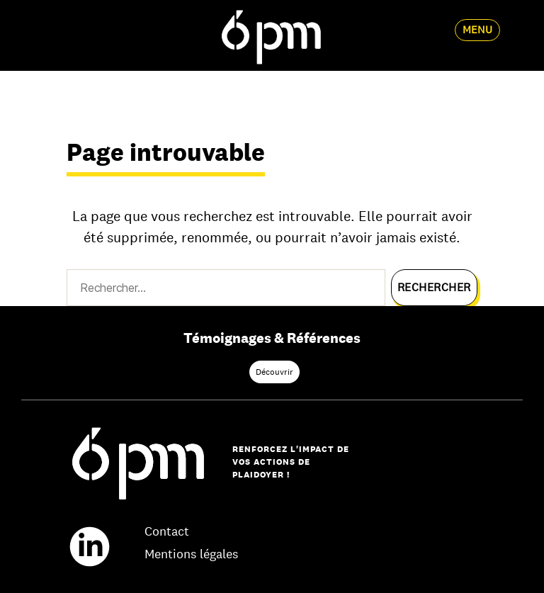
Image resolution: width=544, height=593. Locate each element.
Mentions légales (191, 554)
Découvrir (274, 372)
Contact (166, 531)
